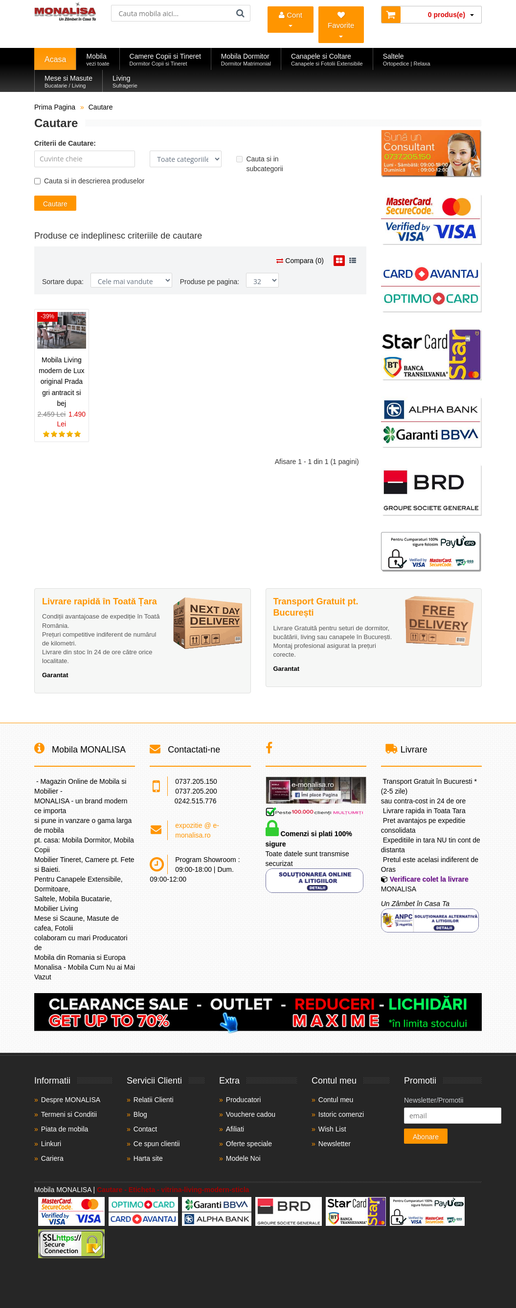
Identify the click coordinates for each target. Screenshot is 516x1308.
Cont (290, 19)
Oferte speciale (249, 1144)
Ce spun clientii (157, 1144)
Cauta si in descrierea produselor (89, 181)
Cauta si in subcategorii (259, 164)
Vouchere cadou (250, 1114)
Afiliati (235, 1129)
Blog (140, 1114)
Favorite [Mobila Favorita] (341, 24)
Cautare (101, 107)
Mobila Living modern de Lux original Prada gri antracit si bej (61, 382)
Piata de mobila (65, 1129)
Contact (145, 1129)
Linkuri (51, 1144)
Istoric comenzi (341, 1114)
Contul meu (336, 1100)
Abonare (426, 1137)
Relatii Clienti (154, 1100)
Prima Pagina (54, 107)
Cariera (52, 1158)
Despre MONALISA (70, 1100)
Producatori (243, 1100)
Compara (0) (299, 261)
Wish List (332, 1129)
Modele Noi (243, 1158)
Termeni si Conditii (69, 1114)
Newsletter (334, 1144)
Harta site (148, 1158)
